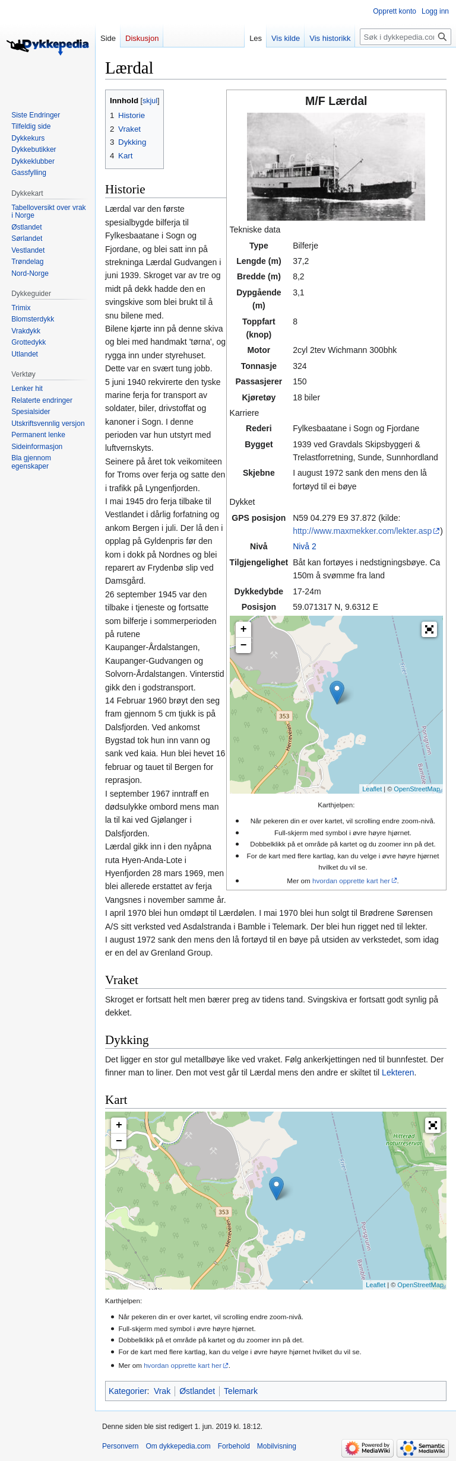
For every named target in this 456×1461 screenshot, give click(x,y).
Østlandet (197, 1391)
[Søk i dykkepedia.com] (405, 36)
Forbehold (234, 1446)
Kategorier (128, 1391)
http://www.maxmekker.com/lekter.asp (362, 531)
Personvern (120, 1446)
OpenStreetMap (417, 788)
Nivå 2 (304, 546)
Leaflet (372, 788)
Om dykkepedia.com (177, 1446)
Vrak (162, 1391)
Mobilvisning (276, 1446)
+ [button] (243, 629)
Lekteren (398, 1072)
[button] (429, 629)
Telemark (241, 1391)
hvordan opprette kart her (351, 880)
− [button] (243, 645)
